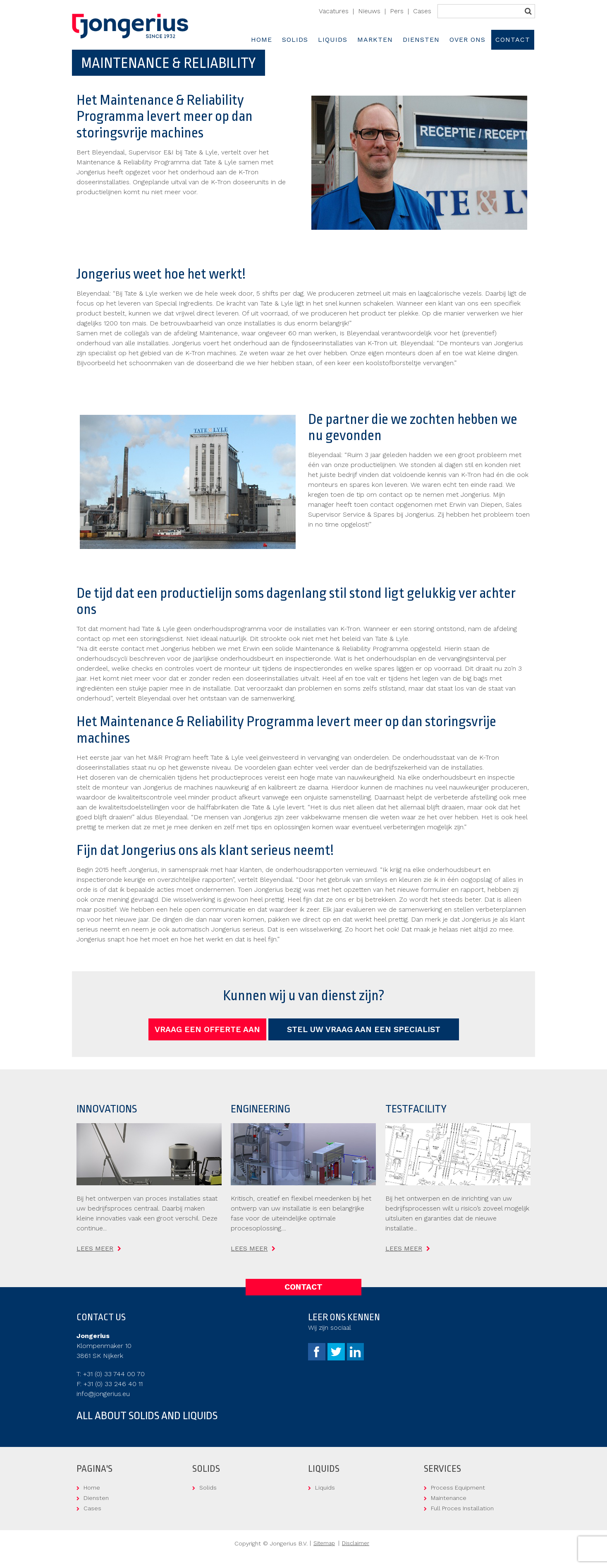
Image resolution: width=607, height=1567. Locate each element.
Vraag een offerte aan (207, 1029)
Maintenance (448, 1498)
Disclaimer (355, 1543)
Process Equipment (458, 1487)
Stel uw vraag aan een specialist (363, 1029)
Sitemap (324, 1543)
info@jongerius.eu (103, 1394)
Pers (397, 11)
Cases (422, 11)
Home (261, 39)
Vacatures (334, 11)
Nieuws (369, 11)
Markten (375, 39)
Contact (512, 39)
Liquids (332, 39)
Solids (295, 39)
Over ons (467, 39)
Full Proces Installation (462, 1508)
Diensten (421, 39)
